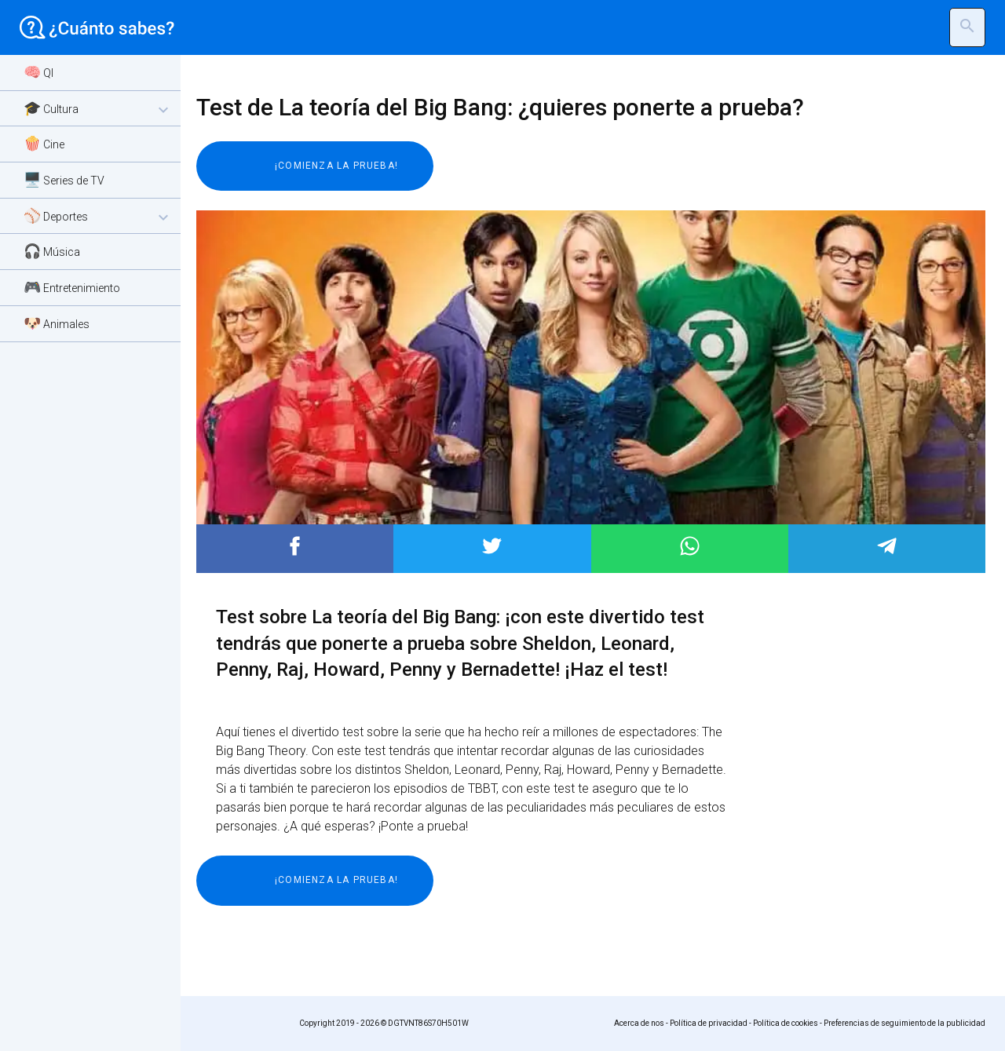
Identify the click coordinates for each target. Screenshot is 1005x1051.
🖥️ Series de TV (64, 179)
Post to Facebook (295, 546)
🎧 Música (52, 251)
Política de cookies (785, 1023)
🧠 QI (38, 72)
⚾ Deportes (98, 217)
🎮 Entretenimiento (72, 287)
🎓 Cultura (98, 109)
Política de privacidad (708, 1023)
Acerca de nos (639, 1023)
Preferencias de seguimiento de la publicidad (904, 1023)
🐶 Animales (57, 323)
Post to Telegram (887, 546)
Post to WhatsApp (690, 546)
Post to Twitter (492, 546)
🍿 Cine (44, 143)
